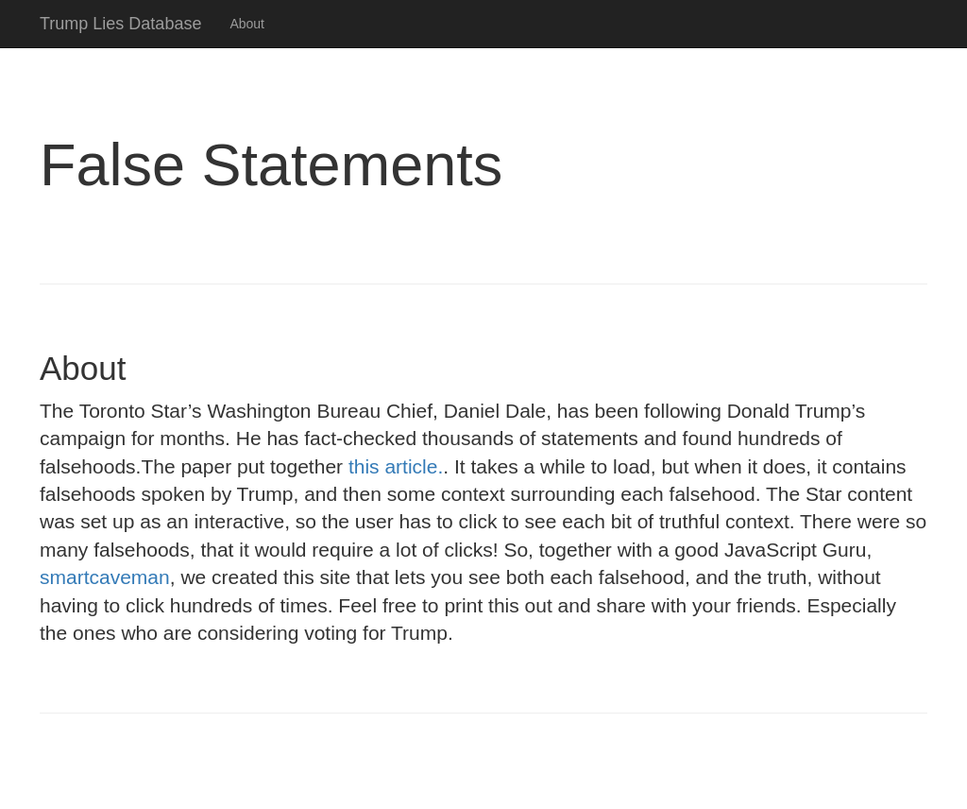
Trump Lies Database (120, 23)
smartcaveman (105, 577)
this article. (395, 466)
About (246, 23)
